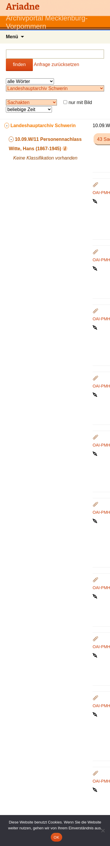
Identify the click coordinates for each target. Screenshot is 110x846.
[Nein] (103, 830)
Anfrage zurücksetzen (56, 64)
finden (19, 64)
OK (56, 837)
